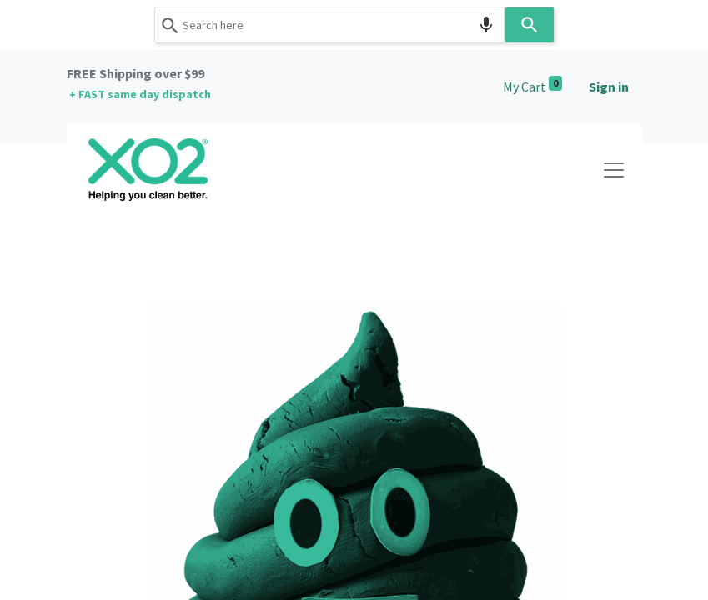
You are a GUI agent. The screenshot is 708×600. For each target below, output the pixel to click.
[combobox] (329, 25)
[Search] (530, 25)
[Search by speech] (486, 25)
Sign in (609, 86)
